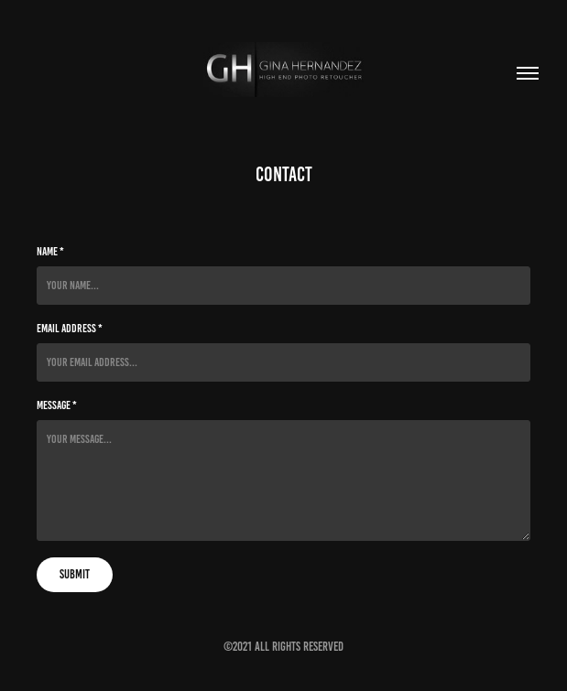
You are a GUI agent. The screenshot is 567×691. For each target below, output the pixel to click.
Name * (50, 251)
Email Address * (70, 328)
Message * (57, 405)
